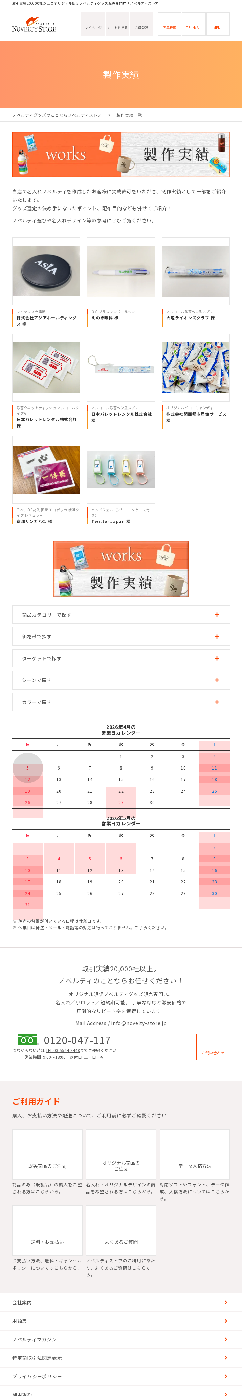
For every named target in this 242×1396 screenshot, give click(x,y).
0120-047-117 (77, 1039)
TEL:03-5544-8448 (63, 1050)
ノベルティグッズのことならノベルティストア (57, 115)
